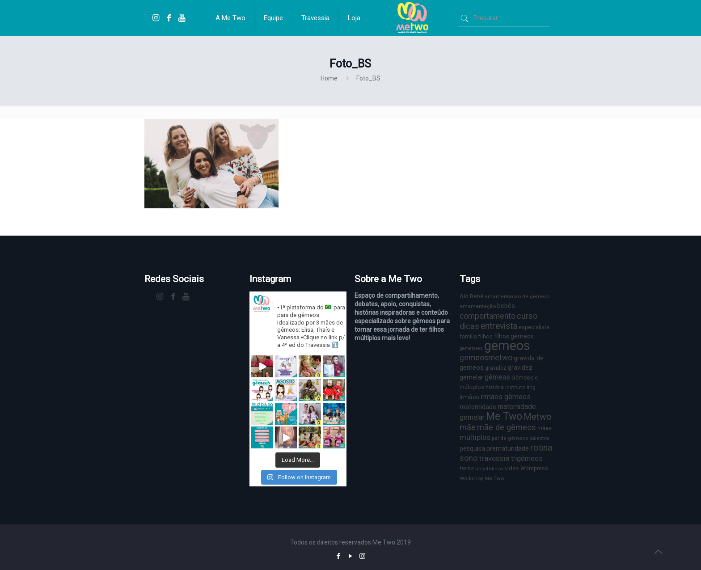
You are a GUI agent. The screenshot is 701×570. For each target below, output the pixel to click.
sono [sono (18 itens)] (468, 458)
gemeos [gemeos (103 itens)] (507, 345)
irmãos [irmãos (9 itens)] (469, 397)
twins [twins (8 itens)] (467, 468)
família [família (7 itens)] (468, 336)
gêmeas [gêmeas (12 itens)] (497, 377)
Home (329, 78)
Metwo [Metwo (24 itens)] (538, 416)
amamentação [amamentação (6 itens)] (478, 306)
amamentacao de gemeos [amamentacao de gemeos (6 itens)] (517, 296)
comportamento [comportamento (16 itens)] (487, 316)
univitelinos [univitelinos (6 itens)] (489, 468)
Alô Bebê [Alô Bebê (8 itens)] (471, 296)
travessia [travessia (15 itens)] (494, 458)
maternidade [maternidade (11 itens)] (478, 407)
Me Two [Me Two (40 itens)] (504, 416)
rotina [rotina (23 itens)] (541, 448)
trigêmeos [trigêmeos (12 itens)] (527, 458)
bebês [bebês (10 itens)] (506, 306)
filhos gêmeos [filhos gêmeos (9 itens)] (514, 336)
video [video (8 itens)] (512, 468)
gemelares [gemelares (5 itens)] (471, 348)
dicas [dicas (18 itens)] (469, 326)
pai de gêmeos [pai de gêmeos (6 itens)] (510, 438)
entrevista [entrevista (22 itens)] (499, 326)
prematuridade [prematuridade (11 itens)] (507, 448)
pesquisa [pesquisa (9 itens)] (472, 448)
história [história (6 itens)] (495, 387)
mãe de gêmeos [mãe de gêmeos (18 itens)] (506, 427)
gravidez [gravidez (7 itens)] (496, 367)
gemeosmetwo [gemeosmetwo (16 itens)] (486, 357)
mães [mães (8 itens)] (544, 428)
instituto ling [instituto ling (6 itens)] (520, 387)
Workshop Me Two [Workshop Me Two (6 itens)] (482, 478)
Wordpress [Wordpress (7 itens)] (534, 468)
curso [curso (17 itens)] (527, 316)
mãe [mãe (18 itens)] (468, 427)
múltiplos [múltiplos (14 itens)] (475, 437)
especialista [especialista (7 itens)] (534, 327)
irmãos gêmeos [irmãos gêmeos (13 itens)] (506, 397)
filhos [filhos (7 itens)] (485, 336)
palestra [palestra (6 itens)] (539, 438)
